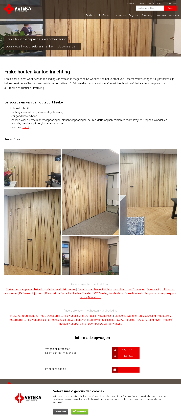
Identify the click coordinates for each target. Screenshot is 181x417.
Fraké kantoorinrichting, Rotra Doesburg (34, 315)
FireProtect (104, 15)
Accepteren (81, 411)
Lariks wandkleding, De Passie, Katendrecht (87, 315)
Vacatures (174, 15)
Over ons (161, 15)
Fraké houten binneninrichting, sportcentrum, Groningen (111, 289)
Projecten (134, 15)
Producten (91, 15)
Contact (143, 3)
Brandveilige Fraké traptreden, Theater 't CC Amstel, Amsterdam (84, 293)
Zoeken (170, 8)
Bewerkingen (148, 15)
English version (131, 3)
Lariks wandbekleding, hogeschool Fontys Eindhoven (55, 319)
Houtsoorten (120, 15)
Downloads (172, 3)
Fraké (25, 127)
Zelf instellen (61, 411)
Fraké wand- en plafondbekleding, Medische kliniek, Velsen (41, 289)
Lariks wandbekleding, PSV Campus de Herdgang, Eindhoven (124, 319)
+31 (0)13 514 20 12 (157, 3)
